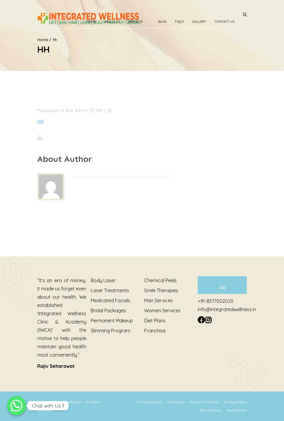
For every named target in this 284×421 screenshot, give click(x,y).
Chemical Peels (160, 280)
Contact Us (224, 21)
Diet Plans (154, 321)
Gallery (199, 21)
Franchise (154, 331)
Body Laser (103, 280)
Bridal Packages (108, 310)
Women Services (162, 310)
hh (40, 121)
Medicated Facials (110, 300)
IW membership (149, 402)
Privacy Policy (235, 402)
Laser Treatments (110, 290)
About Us (112, 21)
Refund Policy (211, 410)
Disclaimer (176, 402)
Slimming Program (110, 331)
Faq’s (179, 21)
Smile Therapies (161, 290)
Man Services (158, 300)
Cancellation (237, 410)
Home (91, 21)
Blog (162, 21)
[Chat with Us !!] (17, 406)
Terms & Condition (204, 402)
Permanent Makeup (112, 321)
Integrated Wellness (66, 402)
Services (135, 21)
